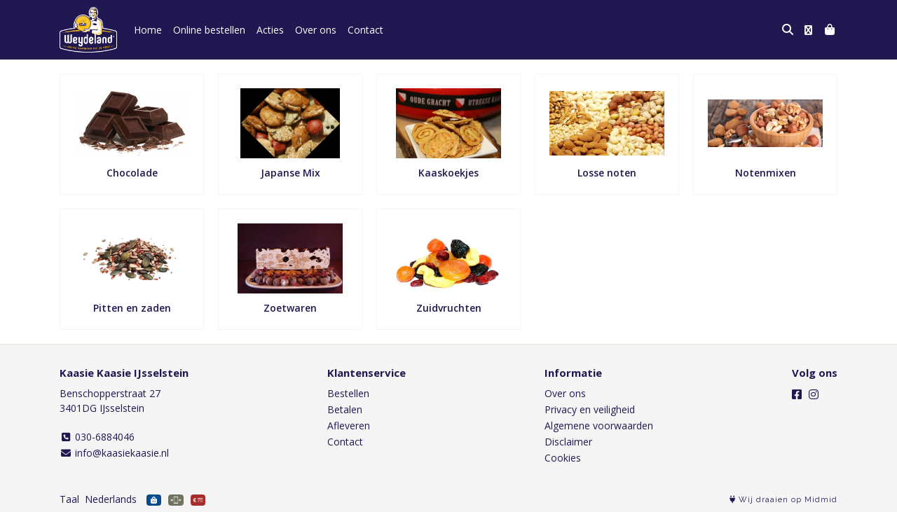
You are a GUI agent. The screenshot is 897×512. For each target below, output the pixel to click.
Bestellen (348, 393)
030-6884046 (97, 436)
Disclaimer (568, 441)
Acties (270, 29)
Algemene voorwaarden (599, 425)
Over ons (315, 29)
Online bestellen (209, 29)
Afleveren (348, 425)
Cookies (563, 457)
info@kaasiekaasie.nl (114, 452)
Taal (69, 499)
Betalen (344, 409)
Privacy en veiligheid (590, 409)
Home (148, 29)
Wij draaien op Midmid (783, 499)
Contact (365, 29)
